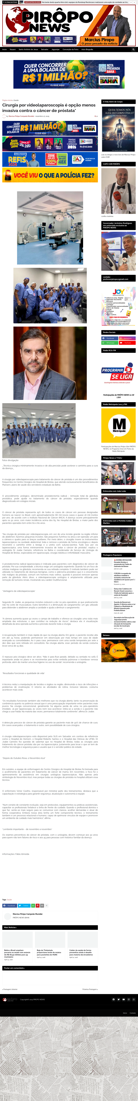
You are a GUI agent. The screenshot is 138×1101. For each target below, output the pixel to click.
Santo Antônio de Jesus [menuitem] (28, 49)
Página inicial (7, 100)
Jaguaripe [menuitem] (55, 49)
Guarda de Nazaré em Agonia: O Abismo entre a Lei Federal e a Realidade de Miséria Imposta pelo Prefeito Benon (124, 606)
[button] (131, 2)
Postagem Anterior (10, 989)
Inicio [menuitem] (4, 49)
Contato (133, 1013)
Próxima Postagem (90, 989)
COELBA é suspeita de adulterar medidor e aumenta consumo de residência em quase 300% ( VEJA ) (124, 578)
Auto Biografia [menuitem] (87, 49)
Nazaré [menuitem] (13, 49)
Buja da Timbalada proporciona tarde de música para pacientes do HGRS (49, 952)
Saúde (16, 100)
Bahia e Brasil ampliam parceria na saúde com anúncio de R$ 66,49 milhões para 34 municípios (17, 953)
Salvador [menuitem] (44, 49)
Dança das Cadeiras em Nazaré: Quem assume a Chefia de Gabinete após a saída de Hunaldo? (124, 592)
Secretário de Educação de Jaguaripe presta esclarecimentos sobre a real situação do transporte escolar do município (124, 622)
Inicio (125, 1013)
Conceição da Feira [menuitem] (70, 49)
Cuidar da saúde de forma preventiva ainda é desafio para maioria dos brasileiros (81, 952)
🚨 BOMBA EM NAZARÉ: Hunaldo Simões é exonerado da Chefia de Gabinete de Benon (123, 563)
